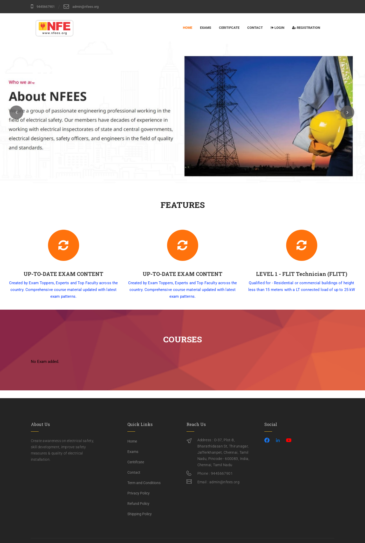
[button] (16, 112)
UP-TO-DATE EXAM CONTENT (69, 273)
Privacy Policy (138, 493)
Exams (205, 28)
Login (277, 28)
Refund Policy (138, 503)
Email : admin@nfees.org (218, 482)
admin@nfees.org (81, 6)
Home (187, 28)
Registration (306, 28)
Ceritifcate (229, 28)
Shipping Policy (139, 514)
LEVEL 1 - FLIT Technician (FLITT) (307, 273)
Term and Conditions (144, 483)
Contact (255, 28)
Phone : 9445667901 (215, 473)
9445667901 (43, 6)
